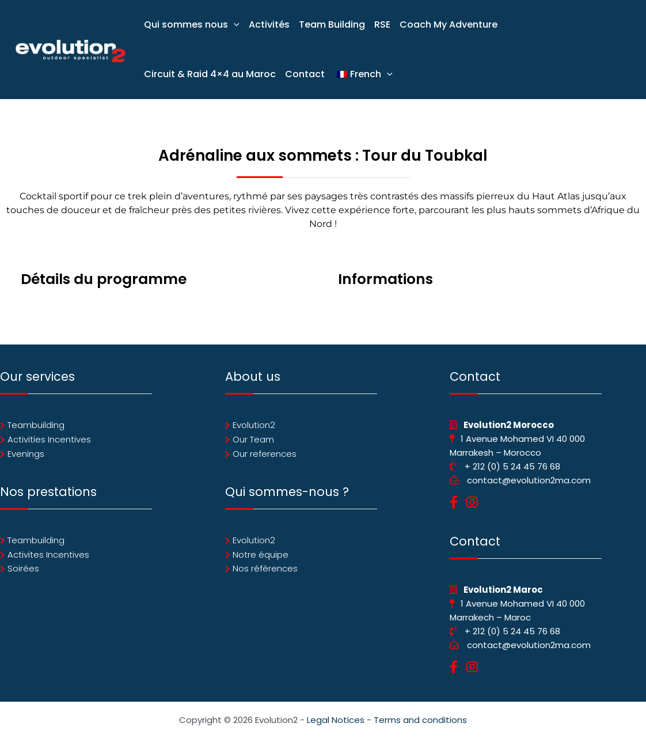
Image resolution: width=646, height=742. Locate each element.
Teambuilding (35, 425)
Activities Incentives (49, 439)
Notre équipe (260, 554)
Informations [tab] (385, 279)
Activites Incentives (48, 554)
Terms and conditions (420, 720)
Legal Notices (335, 720)
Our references (265, 454)
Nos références (265, 569)
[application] (234, 25)
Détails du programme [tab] (104, 279)
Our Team (253, 439)
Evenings (25, 454)
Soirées (23, 569)
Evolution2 (254, 425)
